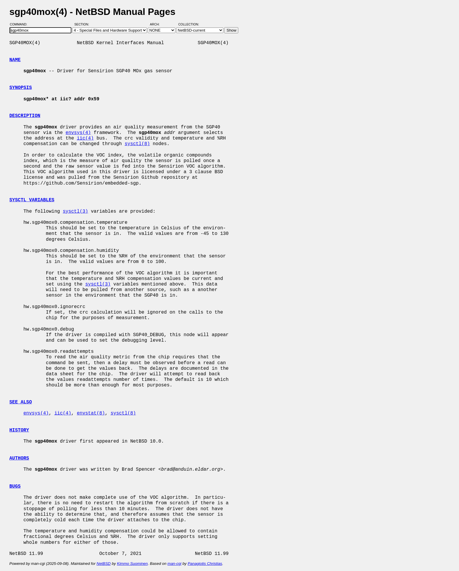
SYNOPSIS (20, 88)
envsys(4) (78, 133)
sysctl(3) (75, 211)
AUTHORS (19, 458)
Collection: (188, 24)
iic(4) (85, 138)
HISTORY (19, 430)
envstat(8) (91, 413)
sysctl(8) (137, 144)
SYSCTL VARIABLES (31, 200)
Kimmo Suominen (132, 563)
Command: (20, 24)
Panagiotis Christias (205, 563)
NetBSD (104, 563)
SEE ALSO (20, 402)
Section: (83, 24)
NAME (14, 60)
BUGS (14, 486)
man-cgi (174, 563)
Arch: (157, 24)
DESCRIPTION (24, 116)
